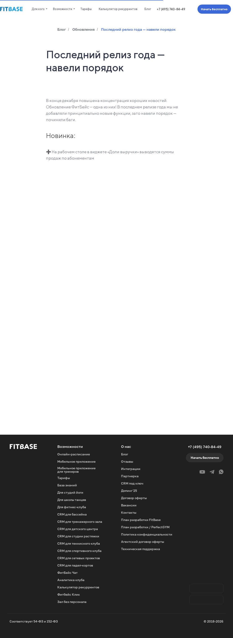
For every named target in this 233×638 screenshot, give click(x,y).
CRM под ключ (132, 483)
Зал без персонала (71, 602)
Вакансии (129, 505)
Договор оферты (134, 498)
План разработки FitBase (141, 520)
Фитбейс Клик (68, 594)
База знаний (67, 485)
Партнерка (130, 476)
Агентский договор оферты (142, 542)
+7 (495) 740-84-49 (171, 9)
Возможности (62, 9)
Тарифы (86, 9)
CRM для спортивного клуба (79, 551)
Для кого (38, 9)
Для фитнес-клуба (71, 507)
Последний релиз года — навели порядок (138, 29)
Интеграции (130, 469)
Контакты (128, 512)
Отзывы (127, 461)
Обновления (83, 29)
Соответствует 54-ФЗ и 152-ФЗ (34, 621)
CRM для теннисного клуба (78, 543)
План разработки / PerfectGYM (145, 527)
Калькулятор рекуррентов (118, 9)
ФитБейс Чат (67, 572)
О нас (126, 446)
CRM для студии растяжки (78, 536)
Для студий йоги (70, 492)
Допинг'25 (129, 491)
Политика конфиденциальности (146, 534)
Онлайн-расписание (73, 454)
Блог (147, 9)
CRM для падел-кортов (75, 565)
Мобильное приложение (76, 461)
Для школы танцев (71, 500)
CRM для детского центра (77, 529)
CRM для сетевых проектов (78, 558)
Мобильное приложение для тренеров (76, 469)
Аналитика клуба (70, 580)
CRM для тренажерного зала (79, 521)
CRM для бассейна (72, 514)
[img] (206, 599)
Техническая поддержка (140, 549)
